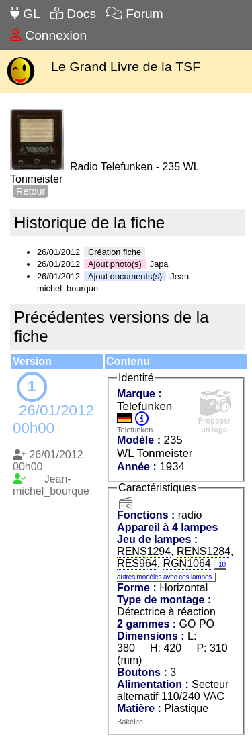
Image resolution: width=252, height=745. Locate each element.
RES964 (137, 563)
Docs (73, 14)
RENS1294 (144, 551)
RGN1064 (187, 563)
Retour (30, 191)
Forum (134, 14)
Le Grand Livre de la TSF (125, 67)
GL (25, 14)
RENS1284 (203, 551)
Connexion (48, 35)
